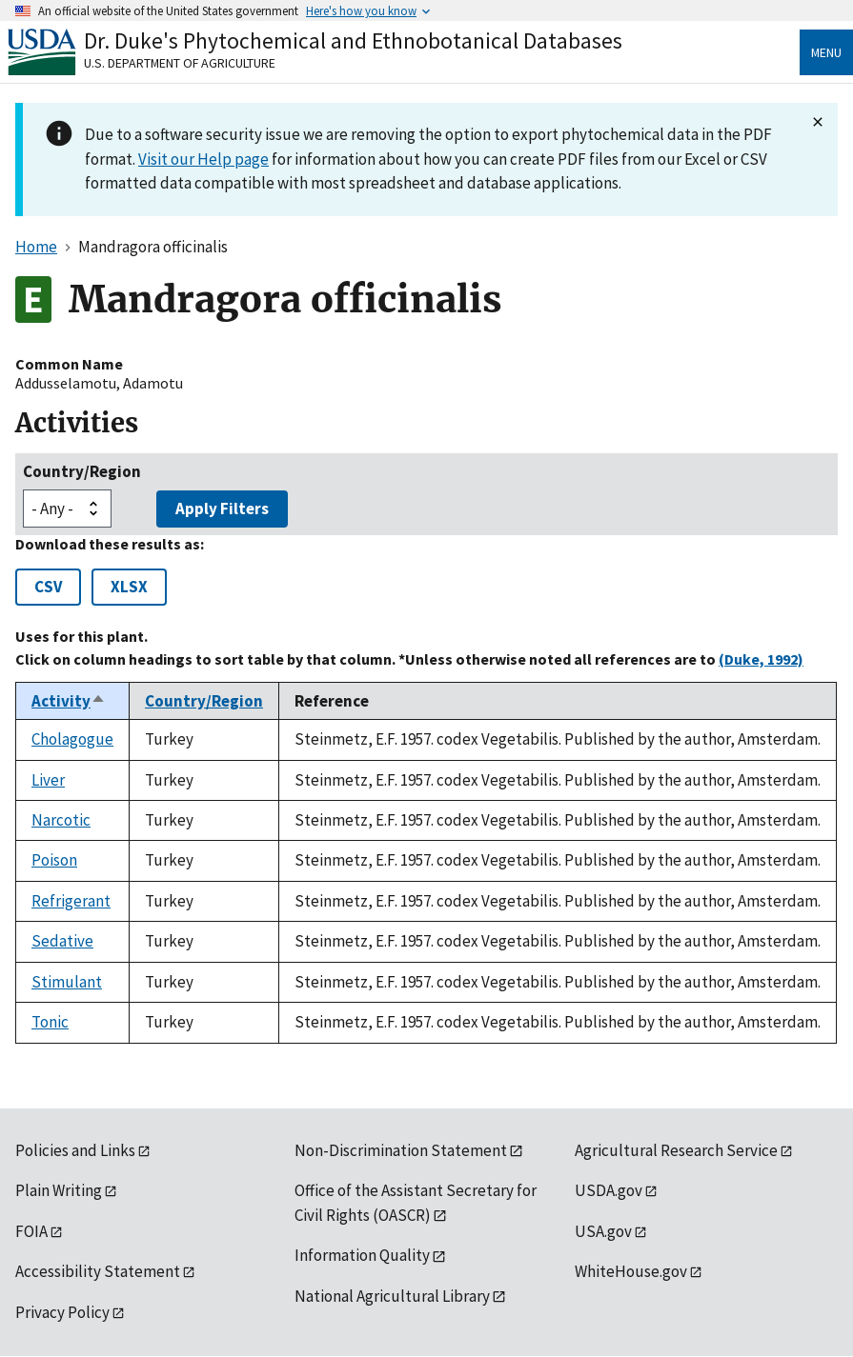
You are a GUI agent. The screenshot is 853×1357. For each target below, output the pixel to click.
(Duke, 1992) (761, 659)
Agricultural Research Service (676, 1150)
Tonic (50, 1021)
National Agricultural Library (392, 1296)
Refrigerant (71, 900)
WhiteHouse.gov (631, 1271)
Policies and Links (75, 1150)
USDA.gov (608, 1190)
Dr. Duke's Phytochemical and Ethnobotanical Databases (353, 40)
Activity (68, 700)
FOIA (31, 1231)
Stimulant (66, 981)
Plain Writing (58, 1190)
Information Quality (362, 1255)
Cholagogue (72, 738)
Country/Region (82, 471)
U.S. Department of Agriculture (179, 62)
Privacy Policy (62, 1312)
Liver (48, 779)
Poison (54, 859)
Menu (826, 52)
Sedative (62, 940)
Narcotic (61, 819)
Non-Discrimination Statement (400, 1150)
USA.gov (603, 1231)
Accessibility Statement (97, 1271)
